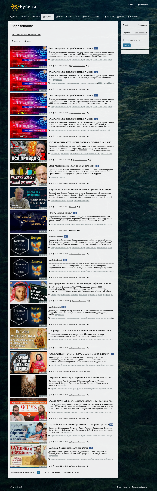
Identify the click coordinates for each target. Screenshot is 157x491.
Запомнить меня (133, 40)
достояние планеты (58, 177)
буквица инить (91, 248)
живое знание (102, 248)
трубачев (74, 295)
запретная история (91, 412)
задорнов (106, 295)
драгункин (61, 295)
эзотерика (89, 339)
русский (80, 389)
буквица (111, 248)
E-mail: (126, 25)
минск (95, 60)
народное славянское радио (61, 60)
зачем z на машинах (108, 154)
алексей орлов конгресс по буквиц (98, 459)
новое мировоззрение (82, 201)
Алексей (73, 207)
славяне (111, 271)
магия (95, 436)
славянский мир (99, 365)
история (81, 412)
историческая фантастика (103, 224)
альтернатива (76, 224)
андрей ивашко (87, 365)
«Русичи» (13, 487)
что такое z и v (94, 154)
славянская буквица (100, 271)
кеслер (67, 295)
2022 (100, 60)
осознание (109, 365)
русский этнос (111, 339)
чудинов (99, 295)
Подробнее (57, 80)
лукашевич (83, 295)
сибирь (101, 412)
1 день (105, 60)
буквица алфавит (63, 412)
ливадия (89, 60)
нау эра (70, 201)
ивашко (78, 365)
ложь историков (87, 224)
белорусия (102, 130)
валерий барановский (58, 201)
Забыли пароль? (141, 33)
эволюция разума (63, 224)
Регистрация (142, 25)
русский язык (55, 365)
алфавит (74, 412)
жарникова (91, 295)
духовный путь (99, 339)
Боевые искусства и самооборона (28, 34)
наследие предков (112, 436)
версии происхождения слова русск (63, 389)
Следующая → (28, 472)
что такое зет (55, 154)
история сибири (110, 412)
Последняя (56, 472)
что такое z (65, 154)
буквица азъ (90, 318)
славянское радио (78, 60)
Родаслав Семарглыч (77, 66)
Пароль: (126, 33)
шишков (53, 295)
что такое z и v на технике (79, 154)
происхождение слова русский (95, 389)
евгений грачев (111, 318)
